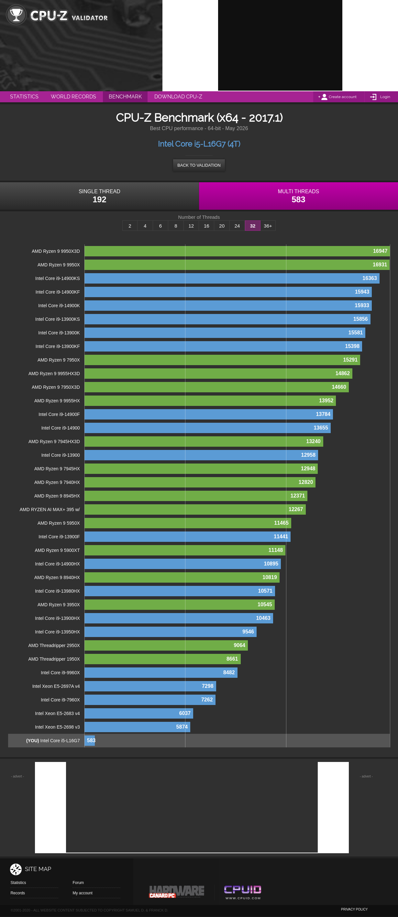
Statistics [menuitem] (24, 97)
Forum (78, 882)
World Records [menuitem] (73, 97)
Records (17, 893)
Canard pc (176, 893)
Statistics (18, 882)
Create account (343, 97)
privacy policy (354, 909)
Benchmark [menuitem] (125, 97)
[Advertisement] (280, 45)
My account (82, 893)
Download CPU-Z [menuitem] (178, 97)
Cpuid (242, 893)
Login (385, 97)
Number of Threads (199, 217)
